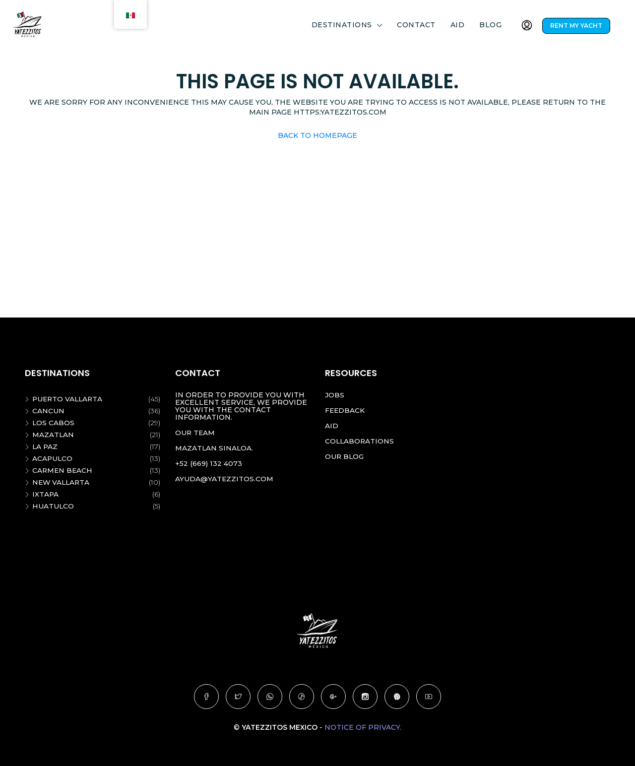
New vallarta (62, 482)
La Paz (45, 446)
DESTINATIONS (342, 24)
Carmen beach (63, 470)
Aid (457, 24)
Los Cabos (53, 422)
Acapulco (52, 458)
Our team (195, 432)
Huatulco (53, 506)
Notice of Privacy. (362, 727)
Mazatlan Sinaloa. (214, 448)
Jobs (334, 394)
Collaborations (360, 441)
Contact (416, 24)
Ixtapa (45, 494)
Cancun (48, 410)
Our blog (345, 456)
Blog (490, 24)
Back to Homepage (317, 135)
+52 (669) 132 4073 (208, 463)
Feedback (345, 410)
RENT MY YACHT (576, 25)
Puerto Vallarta (68, 398)
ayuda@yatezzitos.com (224, 478)
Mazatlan (53, 434)
